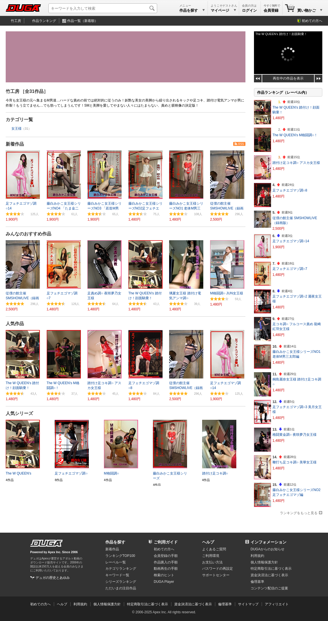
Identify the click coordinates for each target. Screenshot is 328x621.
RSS (241, 144)
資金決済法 (269, 575)
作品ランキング (44, 21)
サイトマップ (248, 604)
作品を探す (115, 542)
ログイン (249, 10)
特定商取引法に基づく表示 (147, 604)
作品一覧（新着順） (82, 21)
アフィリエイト (277, 604)
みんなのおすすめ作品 (28, 233)
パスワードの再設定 (217, 569)
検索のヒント (164, 575)
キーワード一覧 (117, 575)
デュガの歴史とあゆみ (53, 578)
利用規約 (257, 556)
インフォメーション (268, 542)
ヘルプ (208, 542)
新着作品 (15, 144)
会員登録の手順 (166, 556)
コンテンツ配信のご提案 (269, 588)
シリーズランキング (120, 582)
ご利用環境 (210, 556)
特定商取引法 (271, 569)
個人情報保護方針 (264, 562)
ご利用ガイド (166, 542)
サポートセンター (215, 575)
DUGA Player (164, 582)
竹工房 (16, 21)
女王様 (16, 129)
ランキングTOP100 (120, 556)
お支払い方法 (212, 562)
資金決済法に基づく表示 (193, 604)
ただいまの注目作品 (120, 588)
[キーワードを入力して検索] (102, 8)
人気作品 (15, 323)
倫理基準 (257, 582)
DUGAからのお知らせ (267, 549)
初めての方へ (312, 21)
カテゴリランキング (120, 569)
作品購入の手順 (166, 562)
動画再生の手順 (166, 569)
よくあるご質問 (214, 549)
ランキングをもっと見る (298, 513)
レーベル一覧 (115, 562)
